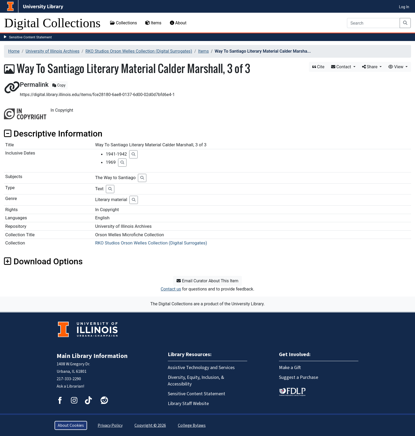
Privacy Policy (110, 425)
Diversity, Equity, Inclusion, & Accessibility (196, 380)
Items (153, 22)
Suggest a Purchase (298, 377)
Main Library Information (92, 356)
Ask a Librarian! (70, 386)
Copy (58, 85)
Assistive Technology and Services (201, 367)
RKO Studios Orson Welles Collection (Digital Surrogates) (138, 51)
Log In (404, 7)
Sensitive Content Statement (30, 37)
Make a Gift (290, 367)
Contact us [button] (171, 289)
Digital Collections (52, 23)
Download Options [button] (43, 261)
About (178, 22)
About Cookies (71, 425)
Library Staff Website (188, 403)
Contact (341, 66)
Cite (318, 66)
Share (370, 66)
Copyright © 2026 (150, 425)
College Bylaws (192, 425)
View (396, 66)
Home (14, 51)
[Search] (373, 23)
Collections (123, 22)
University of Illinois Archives (53, 51)
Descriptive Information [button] (53, 134)
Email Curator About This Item (207, 280)
